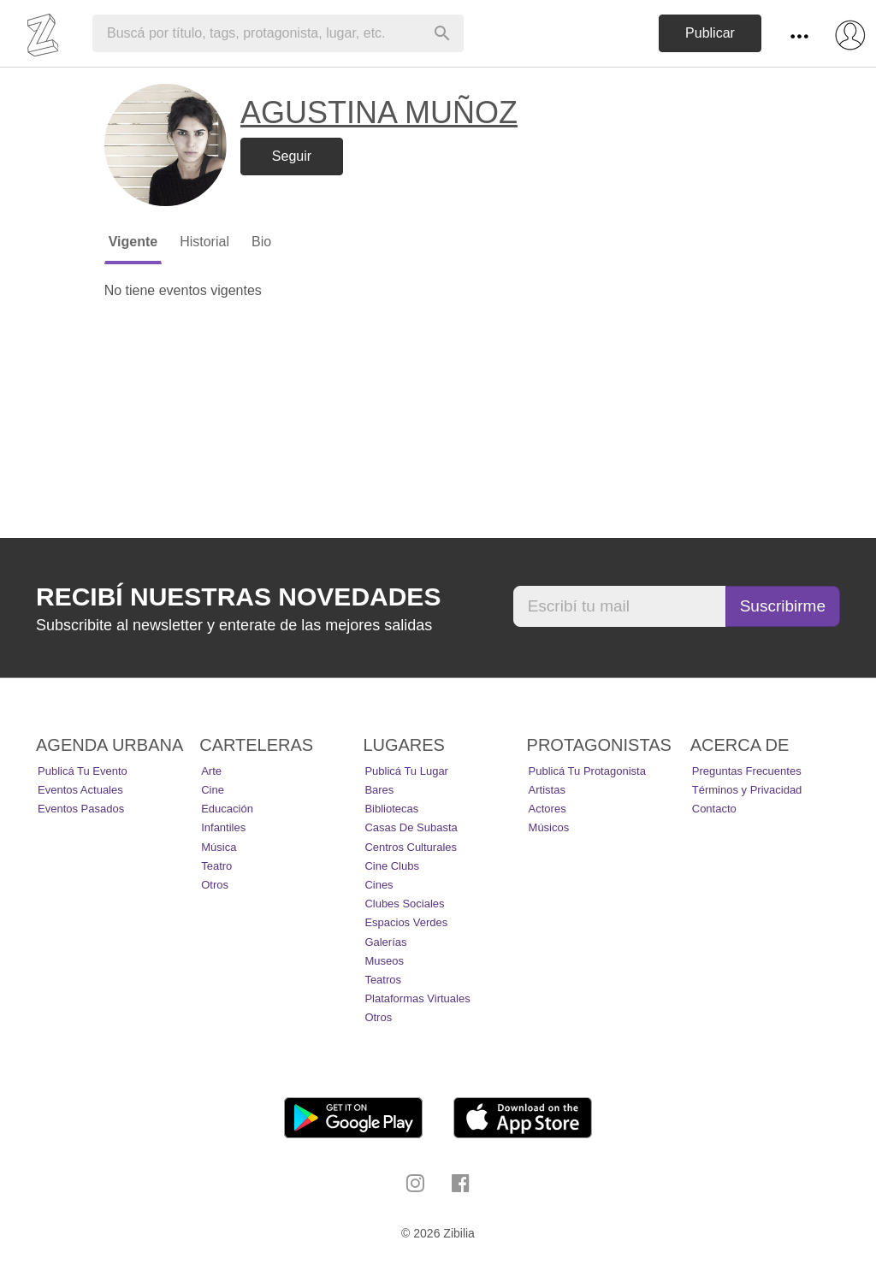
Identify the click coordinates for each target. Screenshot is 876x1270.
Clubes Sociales (404, 903)
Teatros (382, 979)
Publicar (710, 33)
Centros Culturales (410, 847)
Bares (379, 789)
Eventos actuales (80, 789)
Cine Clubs (391, 865)
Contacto (714, 808)
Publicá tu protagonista (587, 771)
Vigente (133, 241)
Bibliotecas (391, 808)
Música (218, 847)
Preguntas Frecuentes (747, 771)
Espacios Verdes (405, 922)
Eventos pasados (81, 808)
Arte (211, 771)
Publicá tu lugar (406, 771)
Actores (547, 808)
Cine (212, 789)
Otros (214, 884)
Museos (384, 960)
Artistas (547, 789)
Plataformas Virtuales (417, 998)
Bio (261, 241)
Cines (378, 884)
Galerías (385, 942)
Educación (227, 808)
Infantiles (223, 827)
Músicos (549, 827)
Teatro (216, 865)
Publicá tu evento (82, 771)
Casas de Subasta (410, 827)
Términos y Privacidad (747, 789)
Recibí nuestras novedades (238, 596)
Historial (204, 241)
